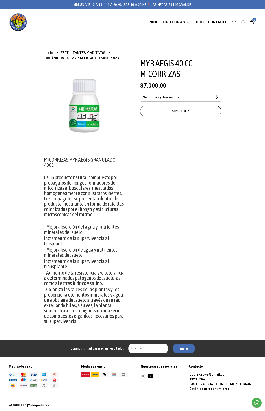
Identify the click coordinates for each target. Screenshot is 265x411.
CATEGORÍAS (176, 22)
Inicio (154, 22)
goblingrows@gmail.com (208, 374)
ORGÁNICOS (54, 58)
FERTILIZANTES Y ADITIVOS (83, 53)
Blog (199, 22)
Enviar (183, 348)
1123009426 (198, 379)
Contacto (218, 22)
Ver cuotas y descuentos (161, 97)
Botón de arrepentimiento (209, 389)
